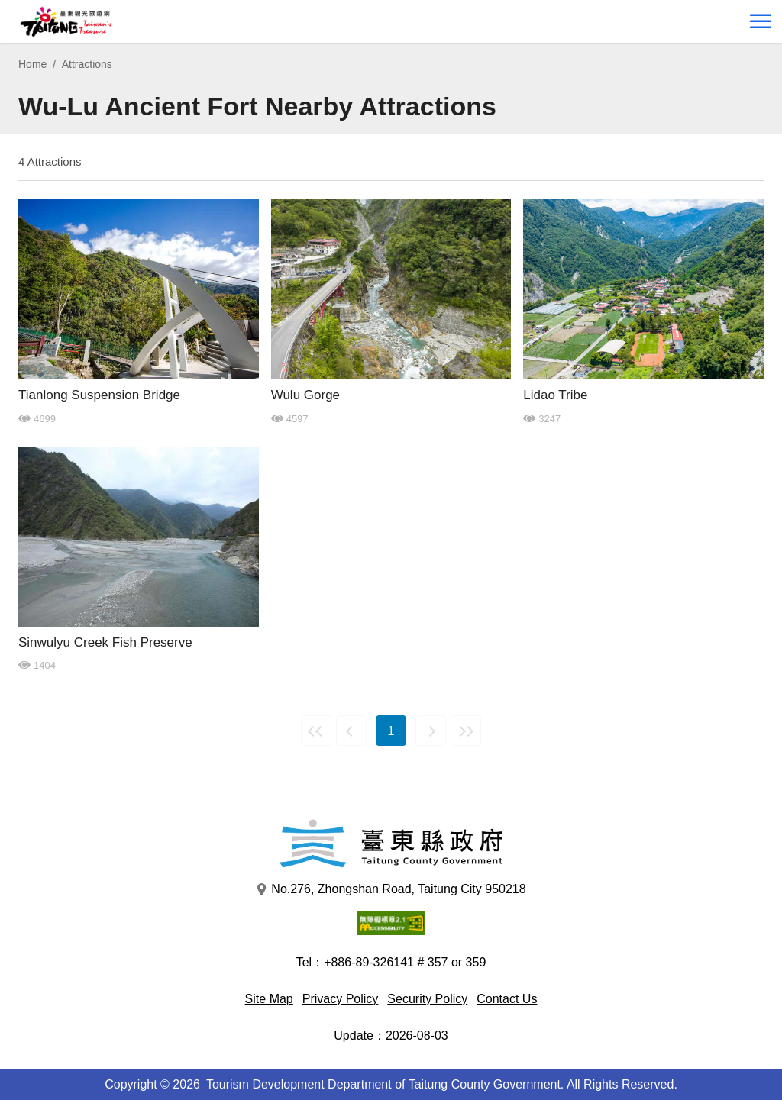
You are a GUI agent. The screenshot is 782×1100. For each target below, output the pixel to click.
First (316, 730)
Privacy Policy (340, 998)
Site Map (269, 998)
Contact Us (507, 998)
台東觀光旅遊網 (66, 21)
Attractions (87, 64)
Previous (351, 730)
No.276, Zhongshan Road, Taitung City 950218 (390, 889)
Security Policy (427, 998)
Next (430, 730)
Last (466, 730)
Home (32, 64)
